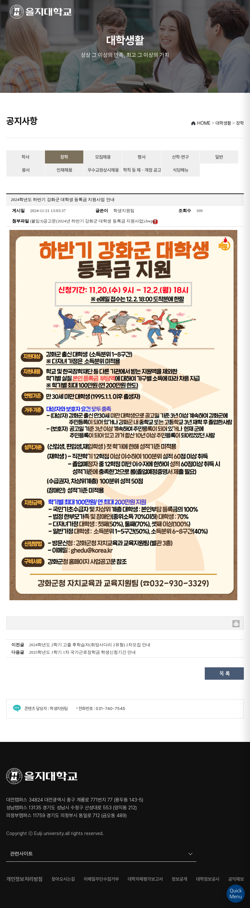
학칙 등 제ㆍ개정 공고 (142, 170)
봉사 (26, 170)
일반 (219, 157)
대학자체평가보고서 (145, 879)
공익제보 (236, 879)
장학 (64, 157)
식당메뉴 (180, 170)
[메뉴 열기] (234, 12)
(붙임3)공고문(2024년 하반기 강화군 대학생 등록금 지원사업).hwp (94, 221)
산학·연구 (180, 157)
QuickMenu (235, 893)
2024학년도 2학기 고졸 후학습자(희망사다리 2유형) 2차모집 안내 (89, 644)
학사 (25, 157)
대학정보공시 (207, 879)
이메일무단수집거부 (101, 879)
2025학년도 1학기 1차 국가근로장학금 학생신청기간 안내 (82, 652)
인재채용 (64, 170)
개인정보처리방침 (24, 879)
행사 (142, 157)
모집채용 (103, 157)
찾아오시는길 (63, 879)
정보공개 (179, 879)
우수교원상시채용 (103, 170)
